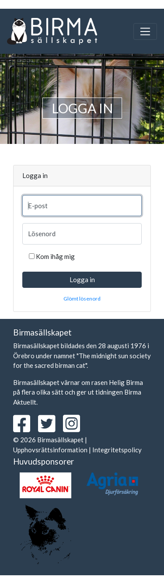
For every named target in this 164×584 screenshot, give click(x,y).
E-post (38, 206)
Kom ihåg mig (55, 256)
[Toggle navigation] (145, 31)
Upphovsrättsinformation (50, 450)
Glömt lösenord (82, 298)
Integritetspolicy (117, 450)
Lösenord (42, 234)
